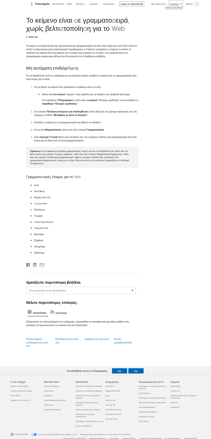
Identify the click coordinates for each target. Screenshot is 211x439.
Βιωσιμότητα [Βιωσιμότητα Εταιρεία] (175, 407)
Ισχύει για (33, 36)
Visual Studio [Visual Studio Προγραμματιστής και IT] (143, 421)
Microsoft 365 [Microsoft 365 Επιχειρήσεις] (110, 405)
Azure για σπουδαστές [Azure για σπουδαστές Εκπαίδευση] (84, 426)
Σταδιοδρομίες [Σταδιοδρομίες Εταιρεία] (176, 386)
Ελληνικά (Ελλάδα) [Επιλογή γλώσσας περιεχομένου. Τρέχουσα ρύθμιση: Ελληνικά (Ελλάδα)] (21, 434)
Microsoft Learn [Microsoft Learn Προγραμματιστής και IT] (144, 393)
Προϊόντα (80, 4)
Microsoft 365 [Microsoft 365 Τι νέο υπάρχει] (15, 395)
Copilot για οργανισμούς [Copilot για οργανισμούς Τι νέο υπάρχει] (19, 386)
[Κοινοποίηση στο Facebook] (28, 264)
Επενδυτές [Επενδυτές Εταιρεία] (174, 402)
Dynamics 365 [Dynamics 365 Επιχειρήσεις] (110, 400)
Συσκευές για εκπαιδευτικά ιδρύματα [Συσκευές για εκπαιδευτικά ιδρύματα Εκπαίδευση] (89, 391)
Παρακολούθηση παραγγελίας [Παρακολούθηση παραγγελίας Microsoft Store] (55, 400)
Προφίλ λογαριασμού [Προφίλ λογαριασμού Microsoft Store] (51, 386)
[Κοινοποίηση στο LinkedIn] (33, 264)
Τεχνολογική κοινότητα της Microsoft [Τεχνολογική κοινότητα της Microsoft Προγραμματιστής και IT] (152, 402)
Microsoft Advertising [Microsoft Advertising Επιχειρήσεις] (113, 409)
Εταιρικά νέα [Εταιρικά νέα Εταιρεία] (175, 391)
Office (69, 4)
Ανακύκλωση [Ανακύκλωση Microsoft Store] (48, 405)
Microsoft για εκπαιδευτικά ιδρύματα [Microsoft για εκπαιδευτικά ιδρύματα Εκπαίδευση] (89, 386)
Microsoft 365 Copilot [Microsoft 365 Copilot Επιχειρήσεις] (113, 414)
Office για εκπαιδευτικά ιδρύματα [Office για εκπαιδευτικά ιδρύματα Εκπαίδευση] (88, 409)
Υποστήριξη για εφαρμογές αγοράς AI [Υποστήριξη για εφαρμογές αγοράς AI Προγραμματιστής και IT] (152, 398)
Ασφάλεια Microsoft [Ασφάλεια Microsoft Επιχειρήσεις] (113, 391)
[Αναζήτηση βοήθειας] (175, 3)
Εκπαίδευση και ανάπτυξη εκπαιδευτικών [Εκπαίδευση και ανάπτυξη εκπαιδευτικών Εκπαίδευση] (85, 415)
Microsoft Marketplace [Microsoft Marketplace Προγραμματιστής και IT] (147, 407)
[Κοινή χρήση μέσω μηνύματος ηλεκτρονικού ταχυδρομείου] (40, 264)
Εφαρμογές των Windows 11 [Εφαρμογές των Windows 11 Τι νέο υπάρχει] (21, 400)
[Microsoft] (21, 4)
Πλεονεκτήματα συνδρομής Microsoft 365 (37, 342)
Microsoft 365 (58, 4)
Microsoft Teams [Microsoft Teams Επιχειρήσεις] (111, 419)
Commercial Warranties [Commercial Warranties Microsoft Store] (52, 409)
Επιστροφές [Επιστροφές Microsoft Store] (48, 395)
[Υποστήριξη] (41, 4)
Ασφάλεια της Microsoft (97, 338)
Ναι (119, 370)
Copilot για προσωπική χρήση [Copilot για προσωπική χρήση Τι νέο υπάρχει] (21, 391)
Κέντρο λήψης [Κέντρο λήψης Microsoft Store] (49, 391)
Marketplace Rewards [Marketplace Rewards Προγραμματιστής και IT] (146, 416)
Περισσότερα (108, 4)
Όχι (136, 370)
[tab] (37, 312)
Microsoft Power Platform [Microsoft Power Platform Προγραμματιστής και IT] (148, 412)
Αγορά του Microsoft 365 (132, 4)
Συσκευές (93, 4)
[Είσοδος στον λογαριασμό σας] (192, 3)
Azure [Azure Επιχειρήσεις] (108, 395)
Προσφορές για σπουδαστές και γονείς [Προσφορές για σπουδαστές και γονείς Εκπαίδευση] (89, 421)
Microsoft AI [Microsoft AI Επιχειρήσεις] (110, 386)
